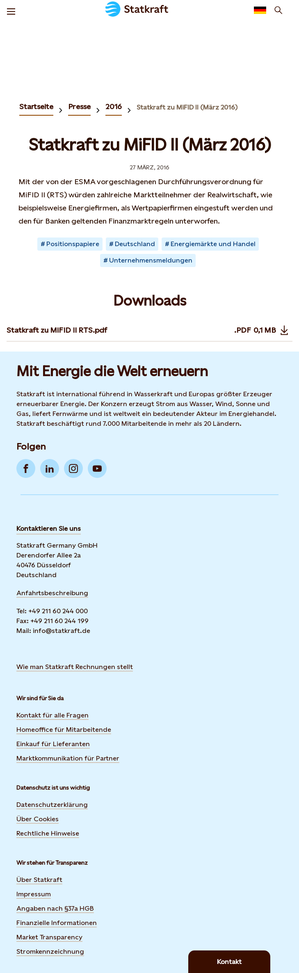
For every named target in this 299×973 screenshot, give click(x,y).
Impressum (33, 894)
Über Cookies (37, 819)
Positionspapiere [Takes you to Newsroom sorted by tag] (72, 244)
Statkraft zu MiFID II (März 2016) (187, 107)
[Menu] (11, 10)
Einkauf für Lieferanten (53, 744)
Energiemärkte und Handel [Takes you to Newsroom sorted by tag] (213, 244)
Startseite (36, 106)
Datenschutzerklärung (52, 805)
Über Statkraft (39, 880)
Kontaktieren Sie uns (48, 528)
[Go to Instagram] (73, 468)
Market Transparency (49, 937)
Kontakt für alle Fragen (52, 715)
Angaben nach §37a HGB (55, 908)
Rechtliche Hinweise (47, 833)
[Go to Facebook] (25, 468)
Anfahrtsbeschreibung (52, 593)
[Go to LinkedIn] (49, 468)
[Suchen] (278, 10)
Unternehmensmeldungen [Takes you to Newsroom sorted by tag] (150, 260)
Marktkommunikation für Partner (67, 758)
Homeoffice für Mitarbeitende (63, 729)
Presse (79, 106)
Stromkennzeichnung (50, 951)
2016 (113, 106)
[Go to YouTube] (97, 468)
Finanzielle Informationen (56, 923)
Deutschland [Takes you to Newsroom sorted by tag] (135, 244)
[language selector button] (260, 10)
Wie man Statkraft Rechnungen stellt (74, 667)
